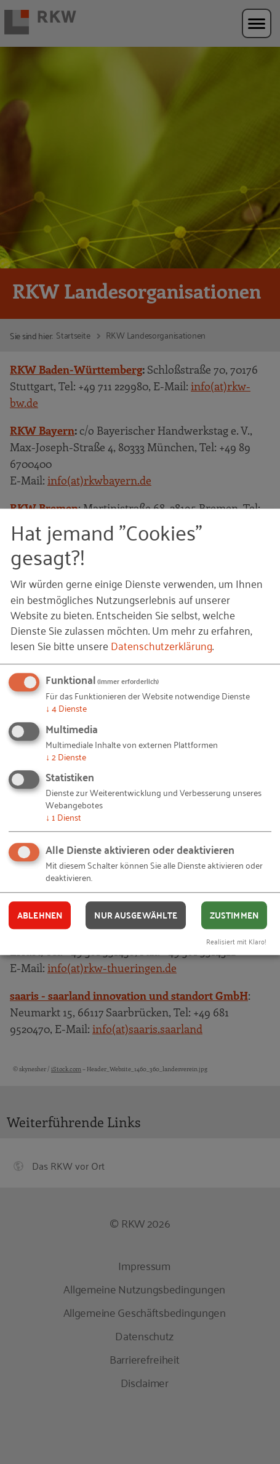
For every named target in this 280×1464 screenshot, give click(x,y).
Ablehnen (39, 915)
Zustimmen (234, 915)
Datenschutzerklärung (161, 646)
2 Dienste (66, 756)
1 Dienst (63, 817)
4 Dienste (66, 708)
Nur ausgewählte (135, 915)
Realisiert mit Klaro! (236, 941)
